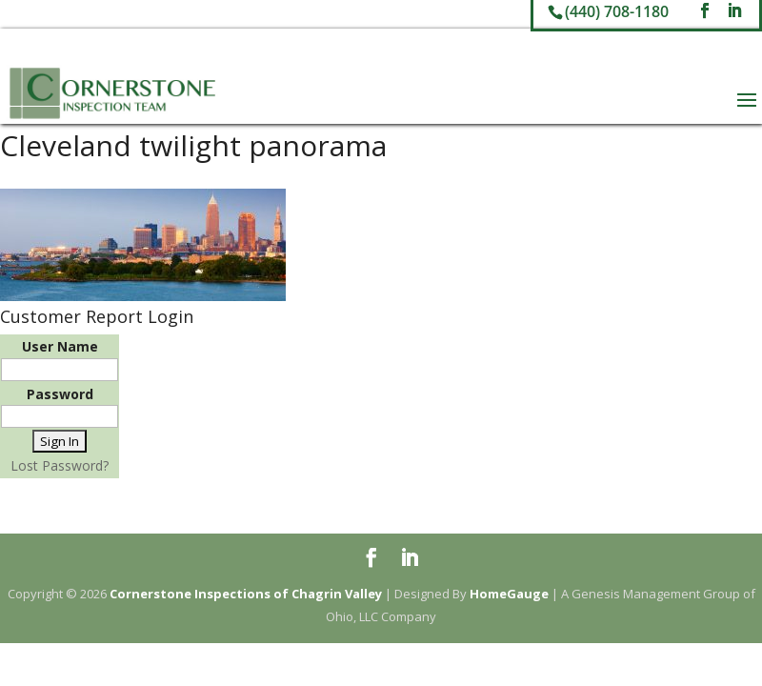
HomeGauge (509, 593)
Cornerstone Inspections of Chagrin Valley (246, 593)
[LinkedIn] (734, 11)
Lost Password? (59, 465)
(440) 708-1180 (617, 11)
